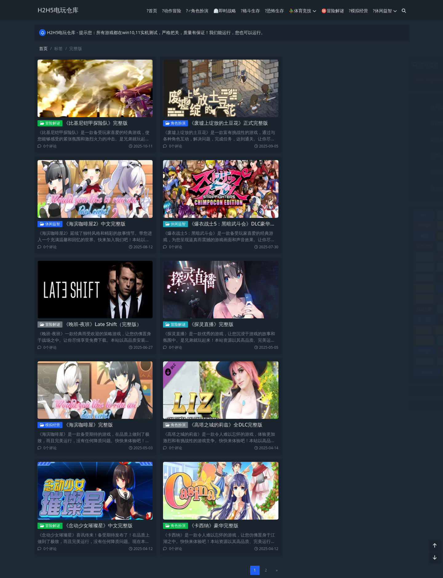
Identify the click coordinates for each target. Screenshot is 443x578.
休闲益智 (50, 223)
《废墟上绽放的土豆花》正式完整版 (228, 123)
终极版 (324, 350)
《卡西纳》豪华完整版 (213, 524)
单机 (393, 256)
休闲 (369, 215)
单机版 (301, 267)
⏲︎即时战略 (224, 11)
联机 (369, 350)
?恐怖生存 (274, 11)
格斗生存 (377, 156)
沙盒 (338, 329)
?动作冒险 (171, 11)
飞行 (361, 371)
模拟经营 (50, 424)
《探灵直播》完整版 (211, 324)
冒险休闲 (392, 235)
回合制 (324, 277)
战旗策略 (301, 309)
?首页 (152, 11)
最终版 (370, 309)
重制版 (304, 371)
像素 (301, 235)
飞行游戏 (389, 371)
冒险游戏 (301, 246)
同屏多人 (301, 277)
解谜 (324, 361)
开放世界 (325, 298)
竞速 (347, 340)
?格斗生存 (250, 11)
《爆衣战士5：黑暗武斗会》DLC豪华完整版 (237, 223)
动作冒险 (377, 123)
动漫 (371, 256)
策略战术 (392, 340)
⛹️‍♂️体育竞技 (302, 11)
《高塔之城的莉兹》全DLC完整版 (225, 424)
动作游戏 (348, 256)
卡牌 (323, 267)
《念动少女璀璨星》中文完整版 (97, 524)
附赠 (332, 371)
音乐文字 (377, 188)
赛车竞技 (316, 188)
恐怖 (370, 298)
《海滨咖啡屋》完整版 (88, 424)
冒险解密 (325, 246)
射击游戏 (301, 298)
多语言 (392, 277)
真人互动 (324, 340)
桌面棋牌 (325, 319)
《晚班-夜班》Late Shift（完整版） (102, 323)
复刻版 (370, 277)
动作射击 (325, 256)
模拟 (348, 319)
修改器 (393, 225)
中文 (323, 215)
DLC (300, 215)
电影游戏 (392, 329)
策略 (369, 340)
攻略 (347, 309)
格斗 (393, 309)
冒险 (369, 235)
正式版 (299, 329)
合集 (369, 267)
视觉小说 (392, 350)
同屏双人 (392, 267)
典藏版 (346, 235)
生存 (372, 329)
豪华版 (346, 361)
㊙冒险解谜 (332, 11)
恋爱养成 (348, 298)
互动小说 (346, 215)
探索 (324, 309)
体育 (348, 225)
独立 (355, 329)
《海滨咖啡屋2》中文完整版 (94, 223)
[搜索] (404, 11)
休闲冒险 (392, 215)
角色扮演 (175, 123)
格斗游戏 (301, 319)
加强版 (371, 246)
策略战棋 (301, 350)
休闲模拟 (301, 225)
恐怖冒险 (392, 298)
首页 (43, 48)
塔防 (347, 277)
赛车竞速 (392, 361)
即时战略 (316, 139)
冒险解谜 (50, 123)
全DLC (324, 235)
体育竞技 (377, 107)
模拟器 (369, 319)
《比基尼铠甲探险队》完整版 (95, 123)
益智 (301, 340)
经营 (347, 350)
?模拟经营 (358, 11)
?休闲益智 (385, 11)
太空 (301, 288)
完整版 (346, 288)
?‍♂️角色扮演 (197, 11)
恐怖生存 (316, 156)
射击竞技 (377, 139)
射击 (393, 288)
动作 (393, 246)
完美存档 (369, 288)
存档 (324, 288)
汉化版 (319, 329)
